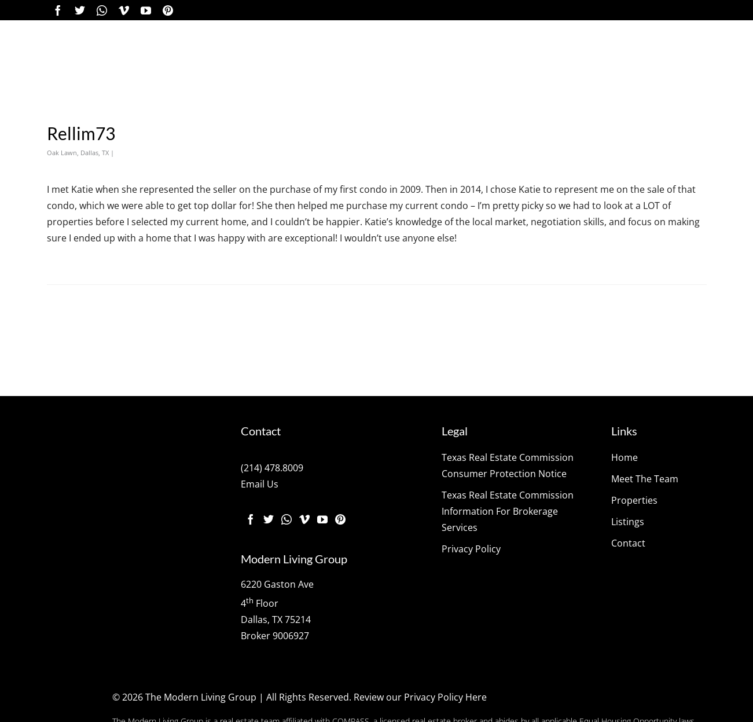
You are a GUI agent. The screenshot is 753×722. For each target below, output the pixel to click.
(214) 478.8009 (272, 467)
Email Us (259, 484)
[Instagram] (102, 10)
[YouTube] (146, 10)
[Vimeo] (124, 10)
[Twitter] (80, 10)
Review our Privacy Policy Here (420, 697)
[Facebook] (58, 10)
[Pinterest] (168, 10)
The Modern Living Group (200, 697)
